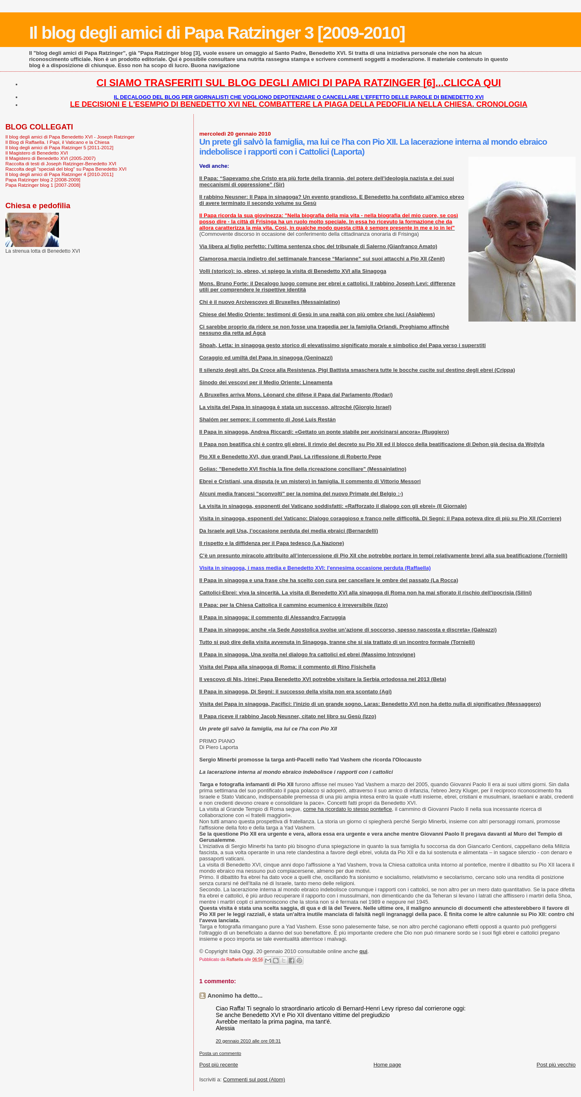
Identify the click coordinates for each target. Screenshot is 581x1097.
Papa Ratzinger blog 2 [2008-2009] (42, 179)
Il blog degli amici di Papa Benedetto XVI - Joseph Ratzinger (69, 136)
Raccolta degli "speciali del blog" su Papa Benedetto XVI (66, 168)
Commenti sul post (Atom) (254, 1079)
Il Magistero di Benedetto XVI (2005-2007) (50, 158)
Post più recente (218, 1065)
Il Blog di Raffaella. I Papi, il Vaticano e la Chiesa (57, 142)
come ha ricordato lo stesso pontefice (347, 809)
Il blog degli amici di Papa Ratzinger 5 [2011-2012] (59, 147)
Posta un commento (220, 1053)
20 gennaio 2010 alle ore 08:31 (248, 1040)
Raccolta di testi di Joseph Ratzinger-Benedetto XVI (60, 163)
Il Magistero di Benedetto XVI (36, 152)
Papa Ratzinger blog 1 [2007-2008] (42, 185)
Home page (387, 1065)
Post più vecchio (556, 1065)
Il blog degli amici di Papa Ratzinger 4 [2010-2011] (59, 174)
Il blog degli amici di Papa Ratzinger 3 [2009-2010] (217, 32)
